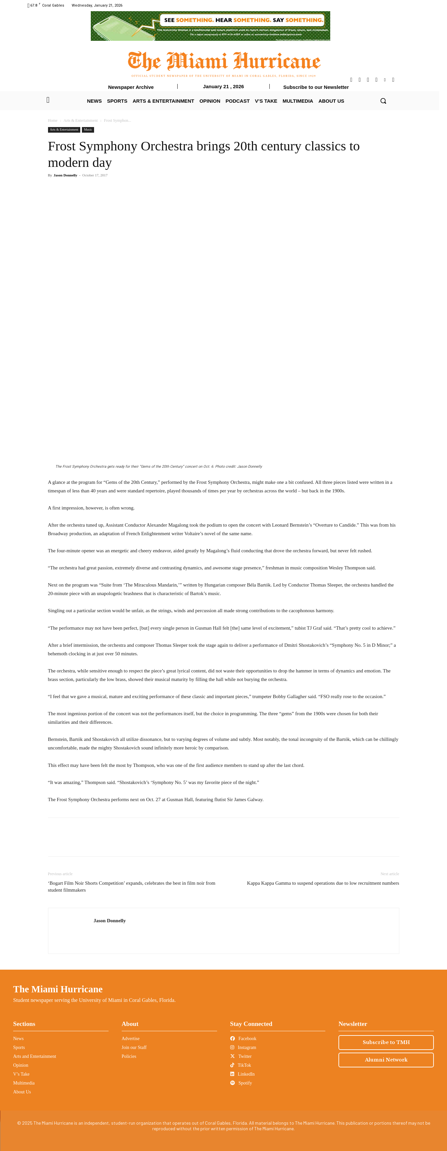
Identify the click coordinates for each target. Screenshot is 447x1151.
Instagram (243, 1047)
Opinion (20, 1065)
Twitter (241, 1056)
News (18, 1038)
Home (53, 120)
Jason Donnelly (65, 175)
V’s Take (21, 1074)
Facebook (243, 1038)
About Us (22, 1091)
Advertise (130, 1038)
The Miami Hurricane (58, 989)
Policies (129, 1056)
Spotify (241, 1083)
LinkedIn (242, 1074)
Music (88, 129)
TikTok (240, 1065)
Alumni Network (386, 1060)
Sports (19, 1047)
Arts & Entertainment (80, 120)
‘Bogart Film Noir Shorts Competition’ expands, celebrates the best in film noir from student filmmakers (131, 886)
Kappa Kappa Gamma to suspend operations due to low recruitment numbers (323, 883)
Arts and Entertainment (34, 1056)
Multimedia (24, 1083)
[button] (383, 100)
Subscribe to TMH (386, 1042)
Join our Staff (134, 1047)
